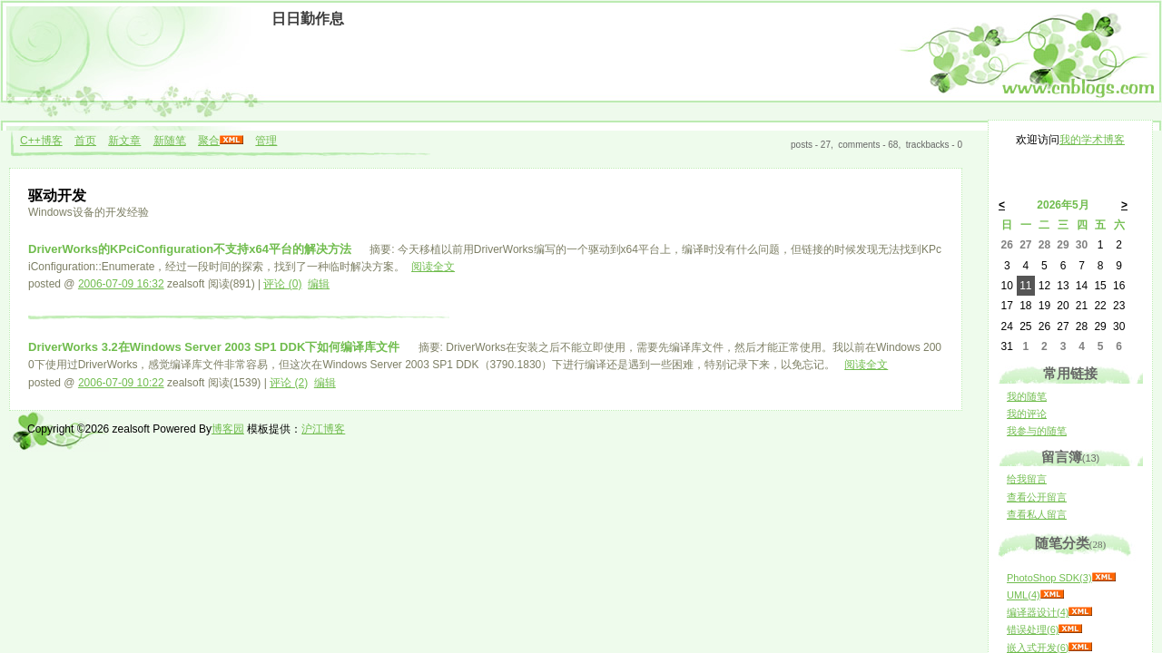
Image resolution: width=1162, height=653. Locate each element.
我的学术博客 (1092, 139)
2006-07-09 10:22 (121, 382)
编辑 (319, 284)
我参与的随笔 (1037, 430)
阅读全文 (433, 266)
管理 (266, 140)
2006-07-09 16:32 (121, 284)
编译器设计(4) (1037, 612)
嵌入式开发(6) (1037, 647)
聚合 (209, 140)
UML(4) (1023, 595)
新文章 (124, 140)
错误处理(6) (1033, 629)
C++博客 (41, 140)
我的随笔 (1027, 396)
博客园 (228, 429)
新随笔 (169, 140)
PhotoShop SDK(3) (1049, 577)
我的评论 (1027, 413)
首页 (85, 140)
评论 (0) (282, 284)
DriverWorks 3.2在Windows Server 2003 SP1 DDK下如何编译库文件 (215, 347)
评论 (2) (289, 382)
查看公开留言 (1037, 497)
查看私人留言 (1037, 514)
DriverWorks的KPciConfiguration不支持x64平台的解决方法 (191, 249)
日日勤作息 (307, 18)
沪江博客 (323, 429)
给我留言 (1027, 478)
